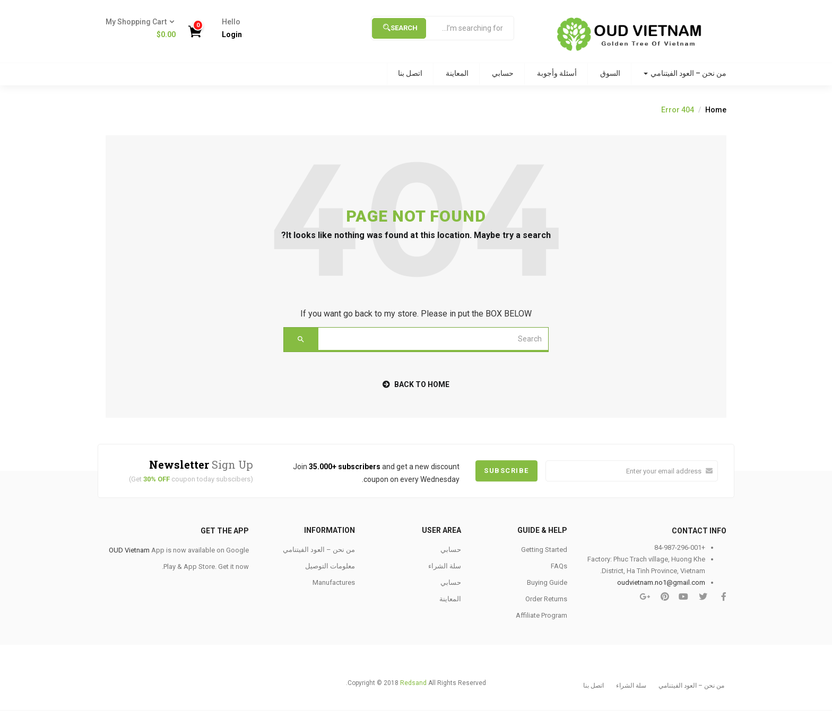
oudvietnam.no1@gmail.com (661, 582)
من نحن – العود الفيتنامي (685, 73)
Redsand (413, 683)
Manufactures (334, 582)
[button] (145, 28)
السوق (610, 73)
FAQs (559, 566)
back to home (416, 384)
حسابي (503, 73)
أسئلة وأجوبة (557, 73)
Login (232, 34)
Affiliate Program (541, 615)
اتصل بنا (410, 73)
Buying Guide (547, 582)
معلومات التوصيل (330, 566)
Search (400, 28)
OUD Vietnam (129, 550)
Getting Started (544, 550)
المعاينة (457, 73)
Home (715, 110)
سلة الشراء (444, 566)
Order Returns (546, 599)
